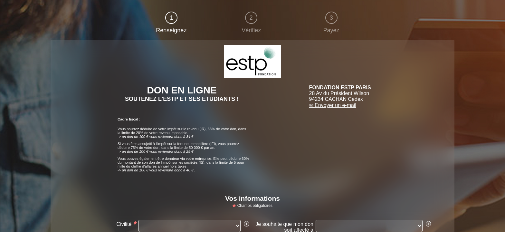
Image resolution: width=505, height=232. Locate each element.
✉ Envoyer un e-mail (332, 105)
